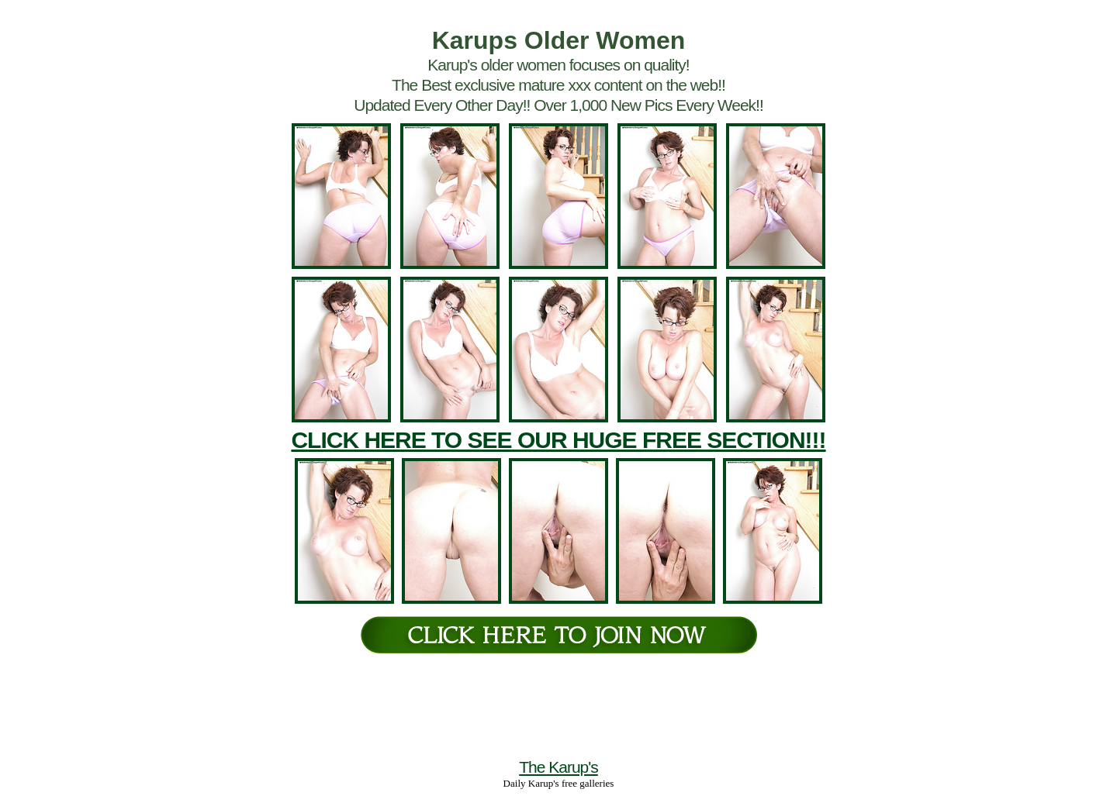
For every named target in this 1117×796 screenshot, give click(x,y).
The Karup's (558, 767)
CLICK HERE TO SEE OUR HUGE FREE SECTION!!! (558, 440)
